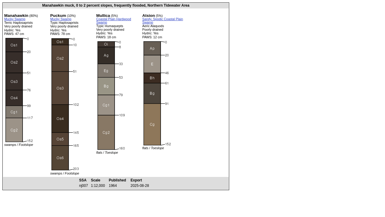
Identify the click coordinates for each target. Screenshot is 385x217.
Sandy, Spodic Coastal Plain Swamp (162, 20)
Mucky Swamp (14, 19)
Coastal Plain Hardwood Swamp (113, 20)
